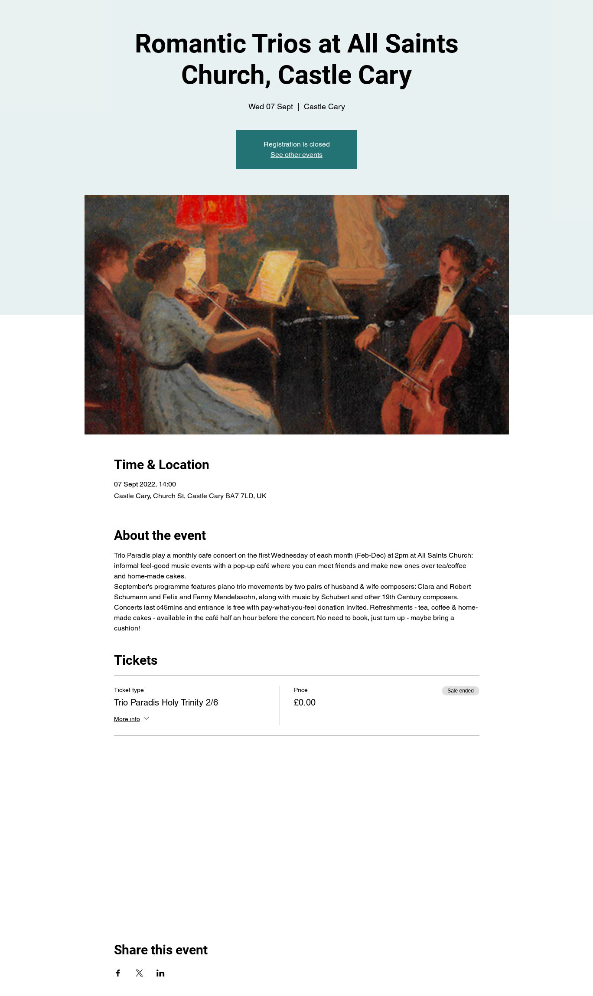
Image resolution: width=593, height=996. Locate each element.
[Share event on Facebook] (118, 973)
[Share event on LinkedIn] (160, 973)
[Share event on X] (139, 973)
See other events (296, 154)
